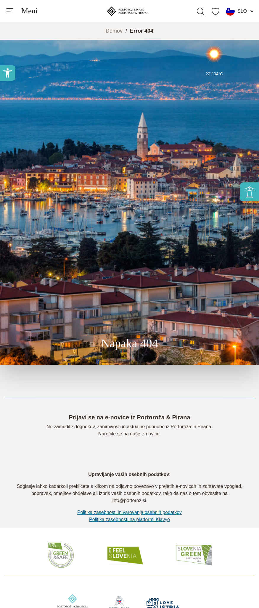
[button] (7, 73)
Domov (114, 31)
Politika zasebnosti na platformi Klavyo (129, 519)
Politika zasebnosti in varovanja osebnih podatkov (129, 512)
